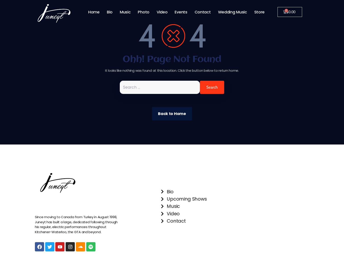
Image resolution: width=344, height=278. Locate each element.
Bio (110, 12)
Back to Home (172, 113)
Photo (143, 12)
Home (94, 12)
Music (125, 12)
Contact (203, 12)
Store (259, 12)
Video (162, 12)
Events (181, 12)
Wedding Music (232, 12)
